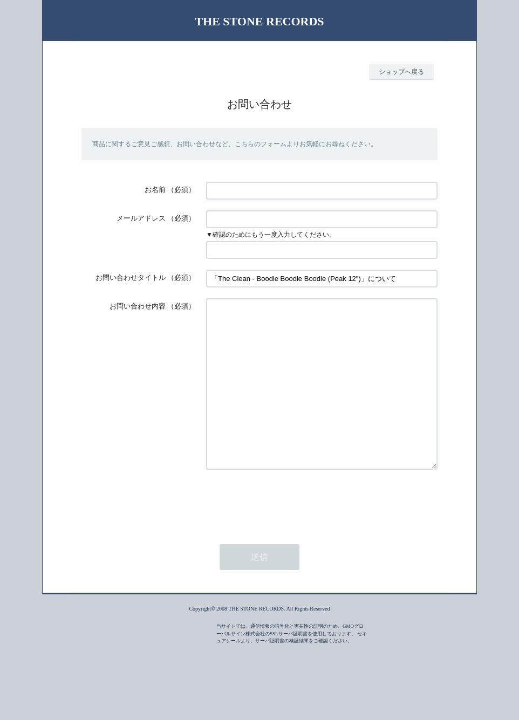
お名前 (155, 190)
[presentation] (288, 534)
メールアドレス (141, 218)
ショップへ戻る (401, 72)
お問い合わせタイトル (130, 277)
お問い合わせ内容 (138, 306)
